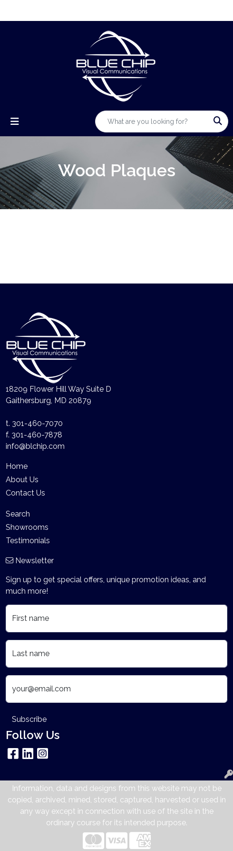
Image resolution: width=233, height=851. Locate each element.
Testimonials (28, 540)
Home (17, 466)
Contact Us (25, 492)
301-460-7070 (37, 423)
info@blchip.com (35, 446)
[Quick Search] (151, 121)
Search (18, 513)
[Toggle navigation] (15, 121)
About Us (22, 479)
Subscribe (29, 719)
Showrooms (27, 527)
